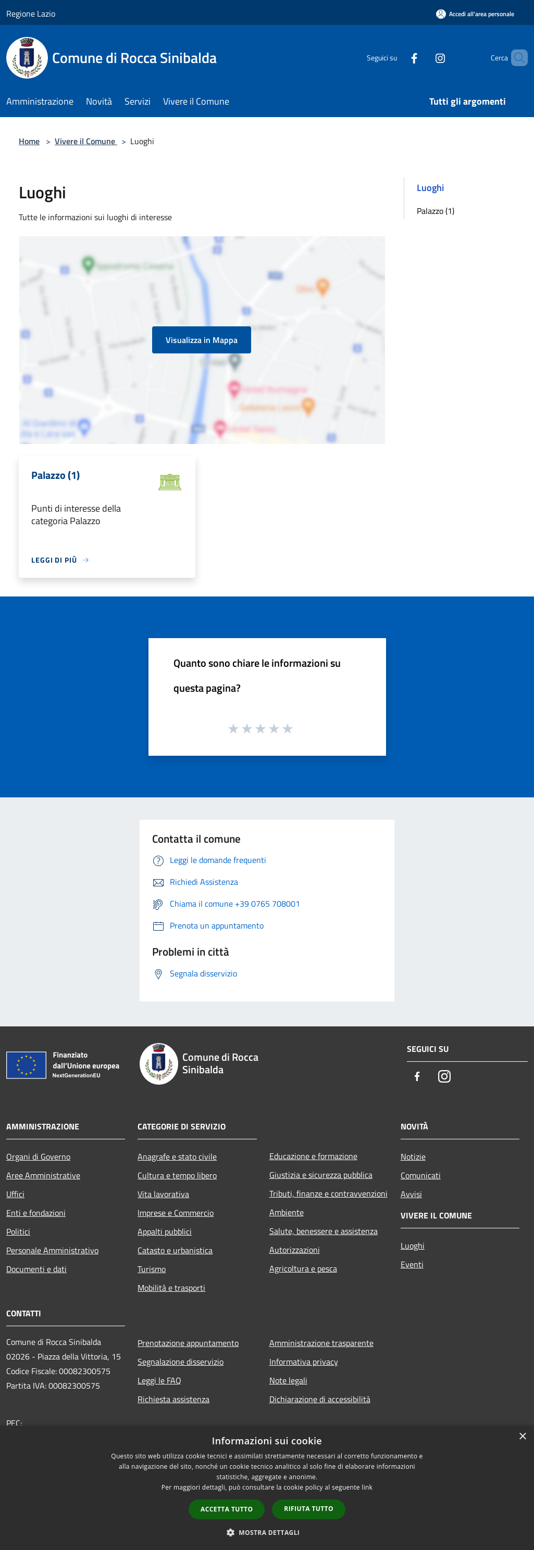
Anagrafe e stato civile (177, 1156)
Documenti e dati (36, 1269)
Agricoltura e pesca (303, 1268)
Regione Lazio (30, 13)
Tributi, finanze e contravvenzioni (328, 1193)
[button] (267, 1532)
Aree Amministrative (43, 1175)
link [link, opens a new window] (367, 1487)
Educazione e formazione (313, 1156)
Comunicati (421, 1175)
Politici (18, 1231)
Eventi (412, 1264)
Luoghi (413, 1245)
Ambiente (286, 1212)
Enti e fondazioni (36, 1212)
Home (29, 141)
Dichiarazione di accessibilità (319, 1399)
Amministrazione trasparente (321, 1343)
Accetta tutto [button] (227, 1509)
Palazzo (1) (435, 211)
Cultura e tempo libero (177, 1175)
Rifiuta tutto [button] (308, 1508)
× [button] (522, 1437)
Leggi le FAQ (159, 1380)
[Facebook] (396, 57)
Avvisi (411, 1194)
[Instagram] (422, 57)
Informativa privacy (303, 1361)
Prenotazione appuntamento (188, 1343)
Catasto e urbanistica (175, 1250)
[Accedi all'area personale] (475, 14)
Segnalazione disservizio (180, 1361)
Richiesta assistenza (173, 1399)
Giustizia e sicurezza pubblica (320, 1174)
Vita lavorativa (163, 1194)
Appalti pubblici (165, 1231)
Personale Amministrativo (52, 1250)
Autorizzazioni (294, 1249)
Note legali (288, 1380)
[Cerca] (515, 57)
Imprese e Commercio (176, 1212)
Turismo (152, 1269)
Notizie (413, 1156)
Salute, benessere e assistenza (323, 1231)
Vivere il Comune (86, 141)
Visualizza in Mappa (202, 340)
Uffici (15, 1194)
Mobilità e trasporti (171, 1287)
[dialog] (267, 1488)
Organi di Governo (38, 1156)
